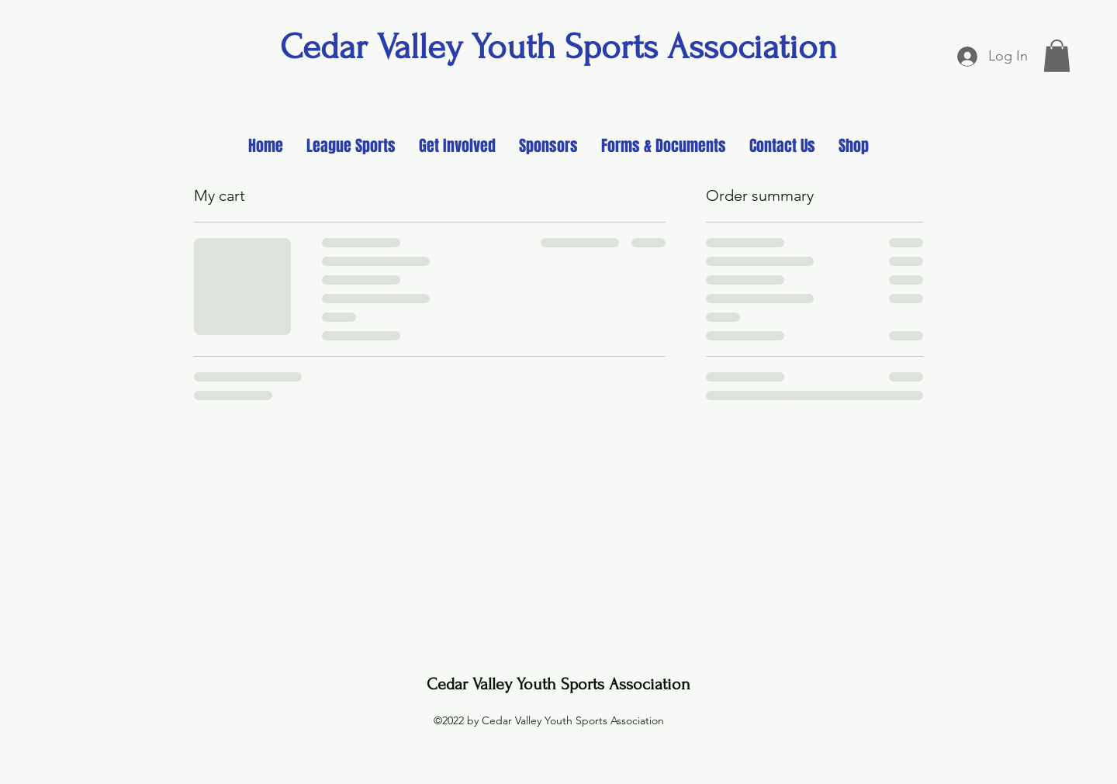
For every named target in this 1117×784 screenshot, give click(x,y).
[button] (1056, 56)
